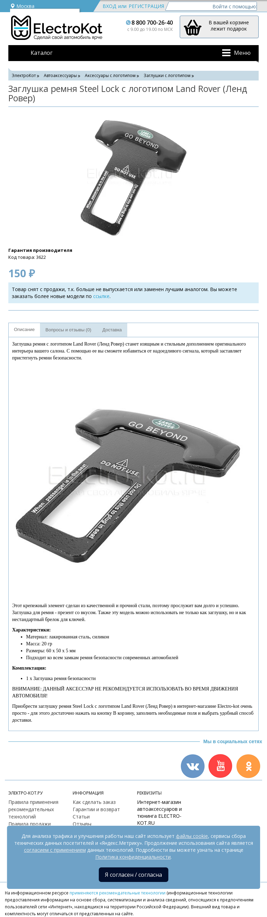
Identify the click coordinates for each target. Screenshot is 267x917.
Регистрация (146, 6)
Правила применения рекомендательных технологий (33, 809)
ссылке (101, 296)
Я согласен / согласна (133, 874)
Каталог (41, 53)
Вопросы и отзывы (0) (68, 329)
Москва (22, 6)
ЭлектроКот (24, 75)
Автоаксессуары (60, 75)
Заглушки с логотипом (167, 75)
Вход (109, 6)
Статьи (81, 816)
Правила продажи (29, 824)
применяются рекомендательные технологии (117, 892)
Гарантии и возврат (96, 809)
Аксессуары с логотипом (110, 75)
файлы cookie (192, 836)
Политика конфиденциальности (133, 857)
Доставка (112, 329)
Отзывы (82, 824)
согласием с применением (55, 850)
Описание (24, 329)
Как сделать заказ (94, 802)
